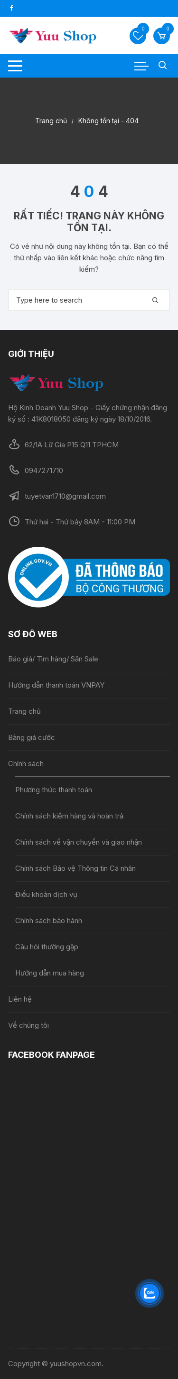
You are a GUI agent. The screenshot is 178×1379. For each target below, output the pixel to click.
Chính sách (26, 763)
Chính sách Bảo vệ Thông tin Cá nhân (75, 868)
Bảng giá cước (31, 737)
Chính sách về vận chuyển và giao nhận (79, 842)
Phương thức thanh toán (53, 789)
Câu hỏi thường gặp (46, 946)
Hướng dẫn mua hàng (49, 972)
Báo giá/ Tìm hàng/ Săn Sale (53, 658)
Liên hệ (20, 999)
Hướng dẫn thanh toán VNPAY (56, 685)
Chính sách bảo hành (48, 920)
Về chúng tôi (28, 1025)
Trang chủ (24, 711)
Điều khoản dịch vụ (46, 894)
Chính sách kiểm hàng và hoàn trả (69, 815)
